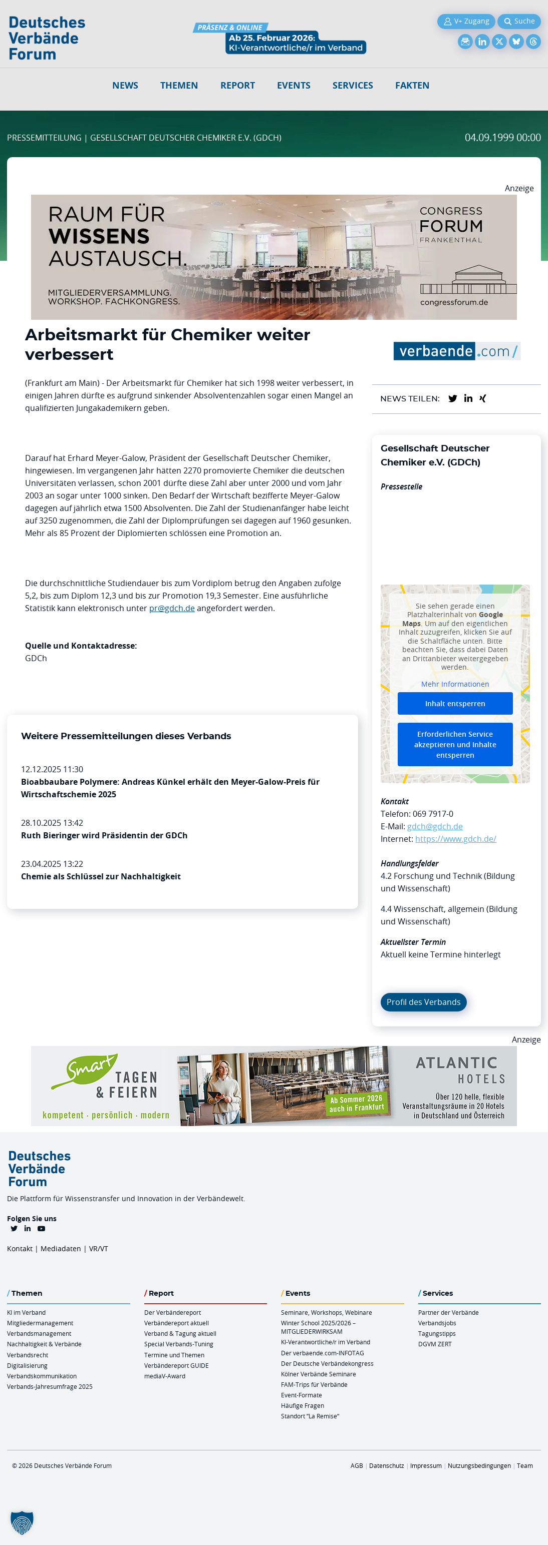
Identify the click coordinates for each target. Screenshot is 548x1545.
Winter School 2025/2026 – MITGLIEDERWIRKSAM (318, 1327)
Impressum (426, 1465)
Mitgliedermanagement (40, 1323)
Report (237, 85)
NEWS (125, 85)
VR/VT (98, 1248)
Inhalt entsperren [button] (455, 703)
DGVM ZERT (435, 1344)
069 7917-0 (433, 813)
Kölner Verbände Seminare (318, 1374)
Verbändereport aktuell (176, 1323)
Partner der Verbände (448, 1312)
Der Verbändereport (172, 1312)
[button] (22, 1523)
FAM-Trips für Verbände (314, 1384)
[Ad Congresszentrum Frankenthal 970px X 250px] (274, 200)
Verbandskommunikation (42, 1376)
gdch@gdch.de (435, 826)
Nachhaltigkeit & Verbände (44, 1344)
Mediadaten (61, 1248)
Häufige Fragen (302, 1405)
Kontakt (20, 1248)
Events (294, 85)
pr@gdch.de (172, 608)
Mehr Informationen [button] (455, 684)
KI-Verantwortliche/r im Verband (325, 1342)
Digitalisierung (27, 1365)
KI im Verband (26, 1312)
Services (353, 85)
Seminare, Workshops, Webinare (326, 1312)
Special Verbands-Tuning (178, 1344)
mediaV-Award (164, 1376)
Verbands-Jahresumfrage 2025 (50, 1386)
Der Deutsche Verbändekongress (327, 1363)
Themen (179, 85)
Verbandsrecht (27, 1355)
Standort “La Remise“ (310, 1416)
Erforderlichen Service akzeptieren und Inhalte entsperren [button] (455, 744)
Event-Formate (301, 1395)
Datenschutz (386, 1465)
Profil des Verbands (424, 1001)
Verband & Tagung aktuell (180, 1333)
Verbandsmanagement (39, 1333)
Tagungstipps (437, 1333)
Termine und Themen (174, 1355)
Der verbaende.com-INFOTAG (322, 1353)
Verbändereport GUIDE (176, 1365)
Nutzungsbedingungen (479, 1465)
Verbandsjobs (437, 1323)
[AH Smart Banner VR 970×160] (274, 1052)
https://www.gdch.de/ (455, 838)
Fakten (412, 85)
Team (525, 1465)
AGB (357, 1465)
